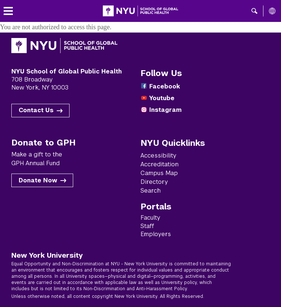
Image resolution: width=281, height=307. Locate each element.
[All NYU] (272, 11)
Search (150, 190)
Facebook (164, 86)
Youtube (162, 98)
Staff (147, 226)
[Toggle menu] (8, 11)
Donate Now (38, 180)
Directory (154, 182)
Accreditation (159, 164)
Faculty (150, 217)
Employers (155, 234)
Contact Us (36, 110)
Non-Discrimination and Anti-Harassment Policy (135, 289)
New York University (47, 255)
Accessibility (158, 155)
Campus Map (159, 173)
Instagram (165, 110)
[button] (254, 11)
